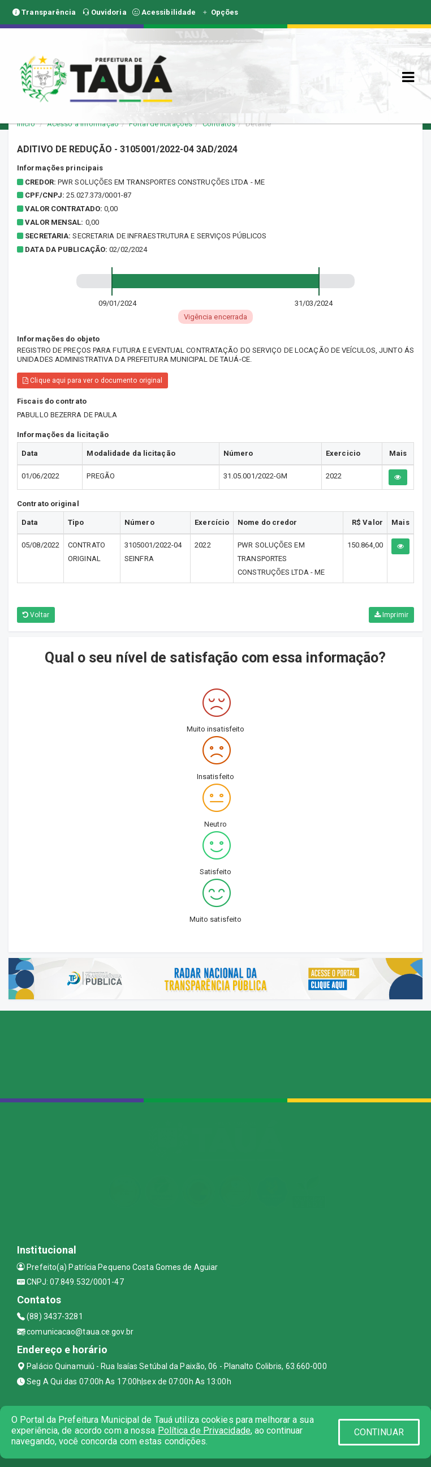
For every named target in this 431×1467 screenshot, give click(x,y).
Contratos (218, 123)
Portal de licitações (160, 123)
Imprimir (391, 615)
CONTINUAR (379, 1432)
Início (26, 123)
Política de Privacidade (204, 1430)
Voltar (36, 615)
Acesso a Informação (83, 123)
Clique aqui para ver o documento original (92, 380)
